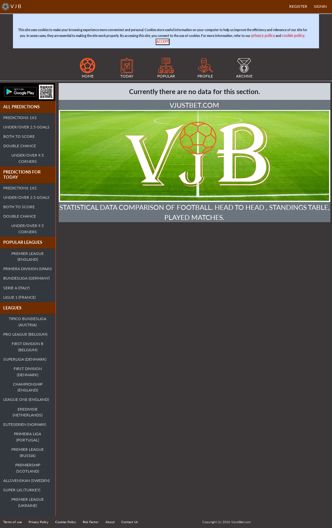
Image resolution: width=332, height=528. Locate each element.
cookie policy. (293, 35)
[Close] (163, 42)
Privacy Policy (38, 522)
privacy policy (263, 35)
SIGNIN (320, 6)
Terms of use (12, 522)
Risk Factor (91, 522)
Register (298, 6)
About (110, 522)
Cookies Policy (65, 522)
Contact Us (129, 522)
